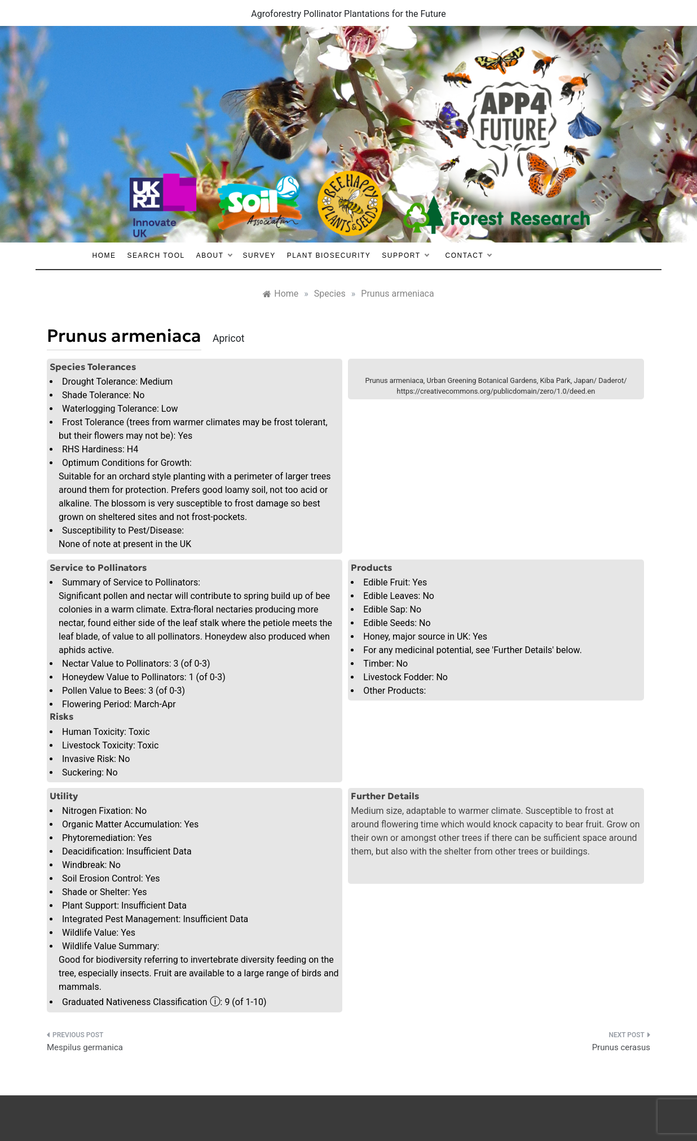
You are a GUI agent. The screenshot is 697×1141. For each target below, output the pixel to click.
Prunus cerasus (621, 1047)
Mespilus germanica (85, 1047)
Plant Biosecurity (329, 255)
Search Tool (156, 255)
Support (405, 256)
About (214, 256)
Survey (259, 255)
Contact (468, 256)
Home (104, 255)
